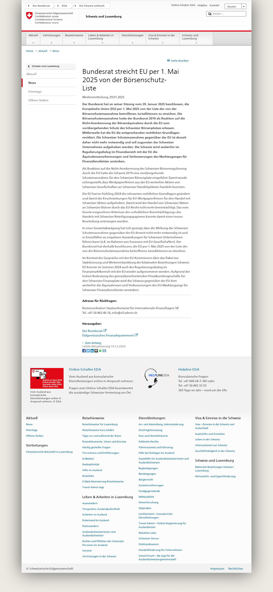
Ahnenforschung (148, 502)
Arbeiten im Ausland (94, 514)
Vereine (87, 550)
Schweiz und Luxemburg (196, 39)
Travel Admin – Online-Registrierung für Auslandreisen (162, 525)
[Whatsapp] (101, 350)
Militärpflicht (146, 496)
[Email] (104, 350)
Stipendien (145, 508)
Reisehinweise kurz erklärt (98, 430)
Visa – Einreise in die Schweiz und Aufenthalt (214, 426)
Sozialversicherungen (151, 485)
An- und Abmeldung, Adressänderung (161, 424)
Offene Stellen (34, 435)
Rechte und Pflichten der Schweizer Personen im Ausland (103, 543)
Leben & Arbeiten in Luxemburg (102, 39)
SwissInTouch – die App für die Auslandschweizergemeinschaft (157, 557)
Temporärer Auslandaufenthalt (101, 508)
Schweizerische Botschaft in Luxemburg (49, 451)
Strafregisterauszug (150, 430)
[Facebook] (84, 350)
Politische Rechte (149, 441)
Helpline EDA (188, 369)
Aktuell (33, 39)
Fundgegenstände (149, 491)
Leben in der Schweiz (207, 439)
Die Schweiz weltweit (92, 5)
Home (29, 50)
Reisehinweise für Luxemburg (100, 424)
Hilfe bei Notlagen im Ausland (156, 452)
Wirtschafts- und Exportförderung (215, 476)
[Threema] (96, 350)
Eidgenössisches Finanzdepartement (110, 335)
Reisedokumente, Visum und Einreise (104, 441)
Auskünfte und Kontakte (210, 433)
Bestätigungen (147, 473)
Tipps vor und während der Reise (101, 435)
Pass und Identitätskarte (153, 435)
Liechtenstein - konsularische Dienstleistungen (156, 515)
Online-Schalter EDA (85, 369)
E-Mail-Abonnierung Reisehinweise (103, 481)
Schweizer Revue (149, 538)
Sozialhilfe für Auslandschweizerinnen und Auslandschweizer (164, 460)
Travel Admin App (93, 487)
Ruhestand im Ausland (95, 520)
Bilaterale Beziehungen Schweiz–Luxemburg (214, 468)
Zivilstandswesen (149, 544)
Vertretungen (51, 39)
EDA (64, 5)
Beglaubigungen (148, 468)
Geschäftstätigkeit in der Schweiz (215, 450)
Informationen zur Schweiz (211, 445)
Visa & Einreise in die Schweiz (162, 39)
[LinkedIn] (92, 350)
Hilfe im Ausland (92, 470)
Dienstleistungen (132, 39)
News (29, 424)
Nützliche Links (147, 532)
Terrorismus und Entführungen (100, 452)
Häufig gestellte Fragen (96, 447)
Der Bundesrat (41, 5)
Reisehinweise (74, 39)
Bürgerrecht (146, 479)
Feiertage (32, 430)
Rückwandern (90, 526)
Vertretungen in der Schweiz (99, 556)
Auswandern (89, 503)
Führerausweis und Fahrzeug (156, 447)
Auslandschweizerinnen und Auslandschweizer (98, 533)
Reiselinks (88, 475)
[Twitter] (88, 350)
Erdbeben (88, 458)
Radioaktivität (90, 464)
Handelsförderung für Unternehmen (160, 549)
